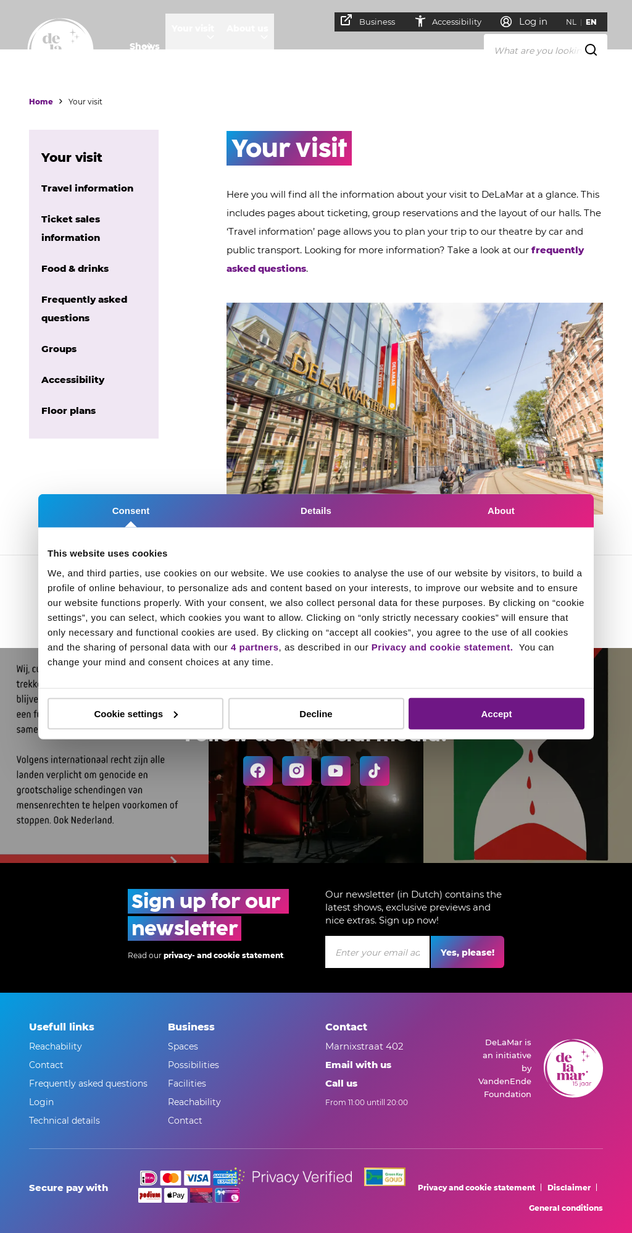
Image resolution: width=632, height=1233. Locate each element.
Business (373, 20)
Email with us (358, 1065)
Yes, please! (467, 952)
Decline (315, 713)
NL (577, 22)
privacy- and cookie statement (223, 955)
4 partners (255, 646)
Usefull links (61, 1027)
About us (267, 46)
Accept (496, 713)
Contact (46, 1065)
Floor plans (68, 410)
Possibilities (193, 1065)
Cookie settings (136, 713)
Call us (341, 1083)
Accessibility (453, 21)
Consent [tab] (131, 510)
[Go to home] (60, 51)
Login (41, 1102)
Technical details (64, 1120)
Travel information (87, 188)
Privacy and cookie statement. (444, 646)
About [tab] (501, 510)
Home (41, 101)
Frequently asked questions (88, 1083)
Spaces (183, 1046)
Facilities (187, 1083)
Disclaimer (569, 1187)
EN (596, 22)
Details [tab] (316, 510)
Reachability (55, 1046)
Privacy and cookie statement (476, 1187)
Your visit (202, 46)
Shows (145, 46)
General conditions (566, 1208)
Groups (59, 349)
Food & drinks (75, 268)
